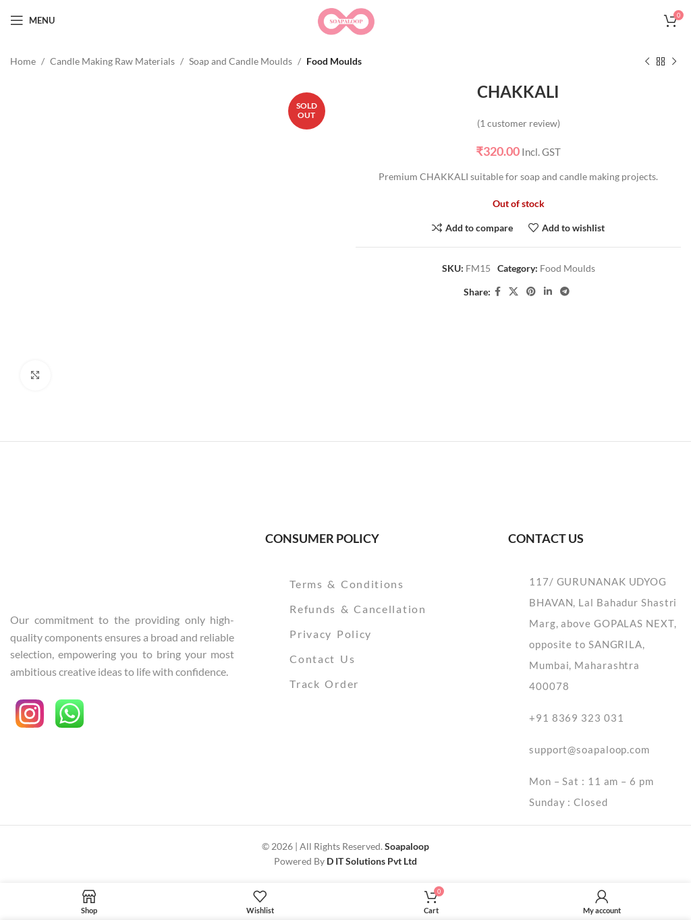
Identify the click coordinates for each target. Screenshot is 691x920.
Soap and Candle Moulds (240, 61)
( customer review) (518, 123)
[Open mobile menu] (32, 20)
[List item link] (370, 584)
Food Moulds (334, 61)
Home (23, 61)
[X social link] (513, 292)
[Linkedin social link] (548, 292)
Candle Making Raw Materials (112, 61)
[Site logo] (345, 19)
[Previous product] (647, 61)
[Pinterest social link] (531, 292)
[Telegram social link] (565, 292)
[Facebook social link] (498, 292)
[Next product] (674, 61)
